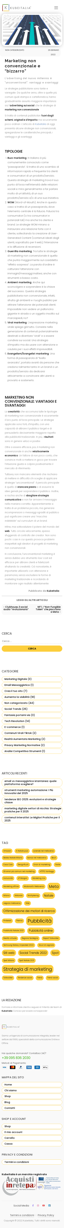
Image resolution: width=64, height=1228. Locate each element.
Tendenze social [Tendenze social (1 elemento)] (25, 977)
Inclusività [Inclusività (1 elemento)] (8, 878)
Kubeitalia (40, 124)
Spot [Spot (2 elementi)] (55, 953)
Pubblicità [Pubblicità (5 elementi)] (40, 920)
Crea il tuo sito (13, 691)
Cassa (8, 1143)
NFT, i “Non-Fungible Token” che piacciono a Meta (48, 609)
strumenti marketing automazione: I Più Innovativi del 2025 (28, 791)
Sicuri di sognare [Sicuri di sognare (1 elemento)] (46, 945)
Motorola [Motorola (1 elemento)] (19, 895)
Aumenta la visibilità (17, 697)
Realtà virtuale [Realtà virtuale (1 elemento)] (10, 938)
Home (8, 1084)
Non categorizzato (16, 703)
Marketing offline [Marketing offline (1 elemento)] (11, 886)
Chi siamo (10, 1090)
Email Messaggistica (17, 685)
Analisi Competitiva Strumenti (22, 751)
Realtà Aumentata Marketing (22, 739)
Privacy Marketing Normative (22, 745)
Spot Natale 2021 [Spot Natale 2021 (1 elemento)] (26, 960)
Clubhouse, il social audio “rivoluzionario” (16, 608)
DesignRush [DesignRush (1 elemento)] (23, 864)
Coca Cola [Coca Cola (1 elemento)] (8, 864)
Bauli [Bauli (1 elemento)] (54, 857)
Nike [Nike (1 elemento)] (27, 903)
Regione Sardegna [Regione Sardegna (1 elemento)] (30, 938)
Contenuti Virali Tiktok (18, 733)
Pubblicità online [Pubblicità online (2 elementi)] (41, 930)
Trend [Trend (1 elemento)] (39, 977)
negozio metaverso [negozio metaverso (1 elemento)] (11, 903)
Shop (7, 1096)
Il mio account (13, 1132)
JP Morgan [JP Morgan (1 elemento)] (22, 878)
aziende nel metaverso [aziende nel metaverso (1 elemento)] (43, 851)
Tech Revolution (14, 721)
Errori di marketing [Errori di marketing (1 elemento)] (42, 864)
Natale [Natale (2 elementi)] (48, 895)
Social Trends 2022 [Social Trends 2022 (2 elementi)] (33, 953)
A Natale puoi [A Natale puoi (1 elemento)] (22, 851)
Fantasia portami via (17, 715)
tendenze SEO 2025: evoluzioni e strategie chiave (30, 801)
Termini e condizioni (16, 1162)
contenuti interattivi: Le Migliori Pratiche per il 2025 (32, 819)
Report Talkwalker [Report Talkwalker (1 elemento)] (51, 938)
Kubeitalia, (28, 1220)
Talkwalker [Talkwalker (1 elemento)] (8, 977)
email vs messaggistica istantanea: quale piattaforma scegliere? (30, 782)
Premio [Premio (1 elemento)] (19, 920)
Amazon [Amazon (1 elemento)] (7, 851)
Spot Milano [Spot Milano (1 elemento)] (8, 960)
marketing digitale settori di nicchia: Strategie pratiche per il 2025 (32, 810)
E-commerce (12, 727)
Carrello (9, 1138)
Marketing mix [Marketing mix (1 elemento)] (38, 878)
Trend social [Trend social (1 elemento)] (52, 977)
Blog (7, 1102)
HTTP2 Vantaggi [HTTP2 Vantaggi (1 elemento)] (47, 871)
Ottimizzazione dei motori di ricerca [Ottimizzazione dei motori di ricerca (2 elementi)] (29, 911)
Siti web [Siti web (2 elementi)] (9, 953)
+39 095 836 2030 (16, 1057)
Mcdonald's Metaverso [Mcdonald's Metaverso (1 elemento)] (34, 886)
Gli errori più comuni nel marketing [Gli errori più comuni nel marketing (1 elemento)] (19, 871)
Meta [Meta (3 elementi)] (54, 886)
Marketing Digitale (15, 679)
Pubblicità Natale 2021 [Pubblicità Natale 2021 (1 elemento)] (13, 930)
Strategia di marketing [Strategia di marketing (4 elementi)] (27, 969)
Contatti (9, 1108)
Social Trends (12, 709)
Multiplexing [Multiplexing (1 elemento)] (33, 895)
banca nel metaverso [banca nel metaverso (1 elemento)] (36, 857)
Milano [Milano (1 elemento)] (6, 895)
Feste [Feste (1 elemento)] (57, 864)
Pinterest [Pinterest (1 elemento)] (7, 920)
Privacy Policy (46, 1215)
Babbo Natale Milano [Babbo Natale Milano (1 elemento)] (12, 857)
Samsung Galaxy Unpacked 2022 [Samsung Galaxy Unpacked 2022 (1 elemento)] (18, 945)
